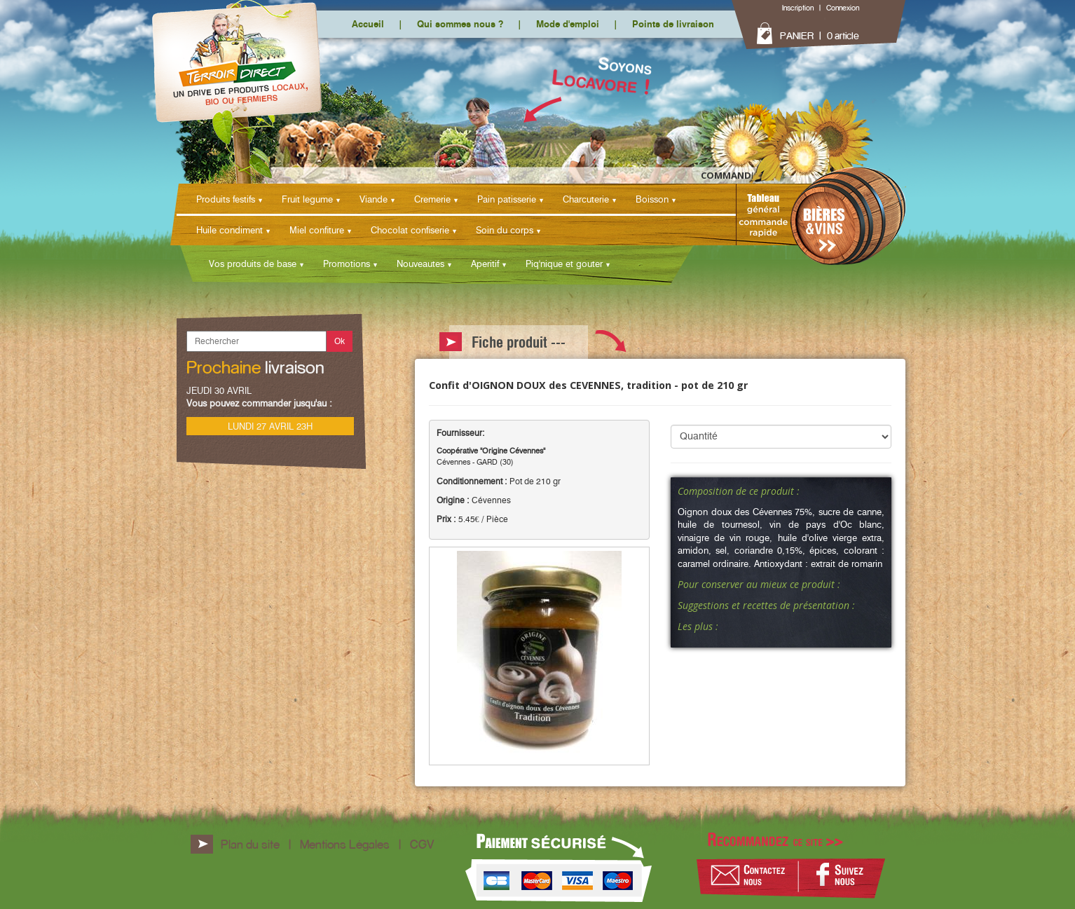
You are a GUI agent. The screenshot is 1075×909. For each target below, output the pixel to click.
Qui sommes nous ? (460, 23)
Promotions (346, 263)
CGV (422, 844)
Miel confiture (316, 229)
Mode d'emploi (567, 23)
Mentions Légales (345, 844)
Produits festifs (225, 199)
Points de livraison (673, 23)
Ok (339, 341)
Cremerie (432, 199)
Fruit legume (307, 199)
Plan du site (250, 844)
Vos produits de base (252, 263)
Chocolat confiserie (410, 229)
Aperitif (485, 263)
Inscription (798, 8)
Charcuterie (586, 199)
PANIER (797, 35)
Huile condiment (229, 229)
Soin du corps (504, 229)
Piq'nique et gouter (564, 263)
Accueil (368, 23)
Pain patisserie (506, 199)
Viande (374, 199)
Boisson (652, 199)
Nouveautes (420, 263)
